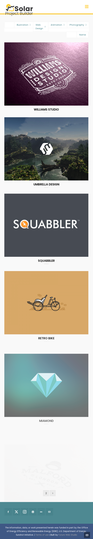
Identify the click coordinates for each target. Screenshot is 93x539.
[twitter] (16, 511)
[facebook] (8, 511)
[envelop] (49, 511)
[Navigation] (87, 6)
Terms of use (42, 534)
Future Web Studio (67, 534)
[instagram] (24, 511)
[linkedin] (33, 511)
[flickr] (41, 511)
